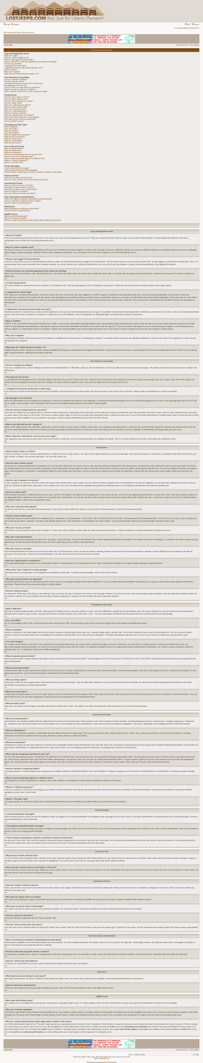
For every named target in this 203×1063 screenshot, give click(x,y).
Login (7, 24)
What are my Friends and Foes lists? (18, 178)
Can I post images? (11, 133)
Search (195, 24)
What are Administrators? (14, 148)
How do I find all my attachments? (17, 211)
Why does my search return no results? (19, 187)
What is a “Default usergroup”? (16, 160)
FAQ (187, 24)
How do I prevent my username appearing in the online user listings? (30, 62)
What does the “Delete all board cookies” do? (21, 74)
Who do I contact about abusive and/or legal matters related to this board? (32, 220)
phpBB (83, 1057)
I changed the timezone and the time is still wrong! (23, 83)
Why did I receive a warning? (15, 113)
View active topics (28, 32)
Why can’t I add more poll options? (17, 105)
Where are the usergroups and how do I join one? (23, 154)
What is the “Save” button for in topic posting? (21, 117)
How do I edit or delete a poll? (15, 107)
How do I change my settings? (16, 79)
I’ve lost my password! (12, 64)
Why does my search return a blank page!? (20, 189)
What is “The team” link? (13, 162)
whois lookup (175, 1024)
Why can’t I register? (12, 72)
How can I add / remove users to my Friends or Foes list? (26, 180)
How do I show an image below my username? (22, 87)
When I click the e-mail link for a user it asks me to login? (26, 91)
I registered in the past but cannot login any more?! (23, 68)
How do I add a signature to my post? (18, 101)
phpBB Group (73, 1003)
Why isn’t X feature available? (15, 218)
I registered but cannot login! (15, 66)
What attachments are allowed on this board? (21, 209)
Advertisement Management (108, 1062)
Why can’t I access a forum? (15, 109)
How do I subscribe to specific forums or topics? (22, 201)
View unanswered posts (12, 32)
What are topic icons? (12, 143)
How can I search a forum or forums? (18, 185)
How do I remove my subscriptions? (18, 203)
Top (5, 243)
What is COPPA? (10, 70)
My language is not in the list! (15, 85)
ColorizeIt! (126, 1057)
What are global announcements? (17, 135)
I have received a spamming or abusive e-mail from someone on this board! (33, 172)
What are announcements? (14, 137)
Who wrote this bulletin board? (16, 216)
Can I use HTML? (11, 129)
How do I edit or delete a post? (16, 99)
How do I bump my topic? (14, 121)
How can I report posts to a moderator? (19, 115)
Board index (8, 45)
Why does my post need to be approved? (20, 119)
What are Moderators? (13, 150)
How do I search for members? (16, 191)
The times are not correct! (14, 81)
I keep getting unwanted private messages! (20, 170)
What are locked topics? (13, 141)
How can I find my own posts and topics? (20, 193)
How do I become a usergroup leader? (19, 156)
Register (15, 24)
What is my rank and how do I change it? (20, 89)
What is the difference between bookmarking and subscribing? (28, 199)
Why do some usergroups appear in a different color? (24, 158)
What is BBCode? (11, 127)
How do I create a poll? (13, 103)
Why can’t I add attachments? (15, 111)
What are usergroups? (13, 152)
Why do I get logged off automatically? (19, 60)
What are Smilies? (11, 131)
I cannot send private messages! (16, 168)
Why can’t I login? (11, 56)
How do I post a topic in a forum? (17, 97)
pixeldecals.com (104, 1058)
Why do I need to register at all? (16, 58)
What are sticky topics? (13, 139)
